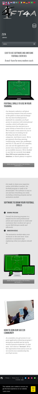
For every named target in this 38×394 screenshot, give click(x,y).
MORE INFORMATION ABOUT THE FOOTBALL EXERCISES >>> (18, 165)
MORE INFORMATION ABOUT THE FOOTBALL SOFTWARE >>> (18, 281)
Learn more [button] (6, 391)
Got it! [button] (33, 389)
